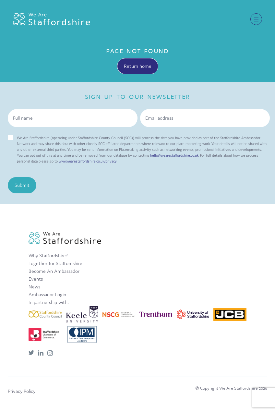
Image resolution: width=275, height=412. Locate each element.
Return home (137, 66)
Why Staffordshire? (48, 255)
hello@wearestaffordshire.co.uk (174, 155)
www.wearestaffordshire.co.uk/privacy (88, 161)
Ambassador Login (47, 294)
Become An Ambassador (54, 271)
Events (36, 279)
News (34, 287)
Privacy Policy (21, 391)
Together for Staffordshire (55, 263)
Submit (22, 185)
